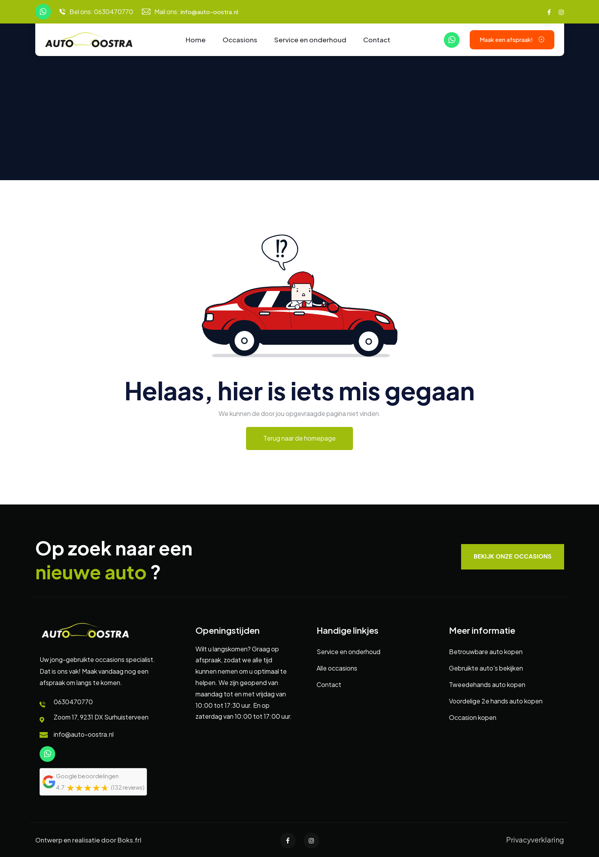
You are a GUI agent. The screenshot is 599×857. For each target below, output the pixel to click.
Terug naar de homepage (299, 438)
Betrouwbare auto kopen (486, 651)
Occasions (240, 39)
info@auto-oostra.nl (209, 11)
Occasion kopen (472, 717)
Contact (376, 39)
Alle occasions (337, 668)
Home (196, 39)
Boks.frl (129, 840)
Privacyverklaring (535, 839)
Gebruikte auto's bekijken (486, 668)
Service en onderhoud (310, 39)
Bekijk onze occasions (513, 556)
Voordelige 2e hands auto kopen (496, 701)
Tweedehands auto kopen (487, 684)
